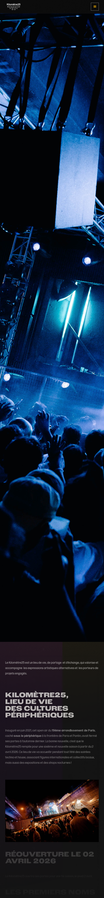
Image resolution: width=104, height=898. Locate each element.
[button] (95, 7)
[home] (12, 6)
